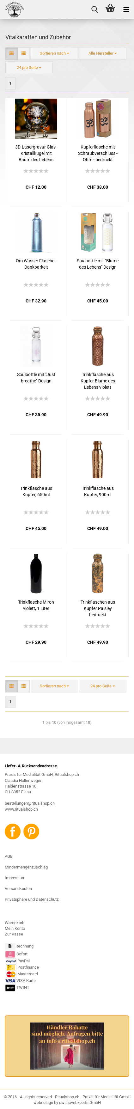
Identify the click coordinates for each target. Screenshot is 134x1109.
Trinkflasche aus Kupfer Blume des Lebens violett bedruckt (98, 381)
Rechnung (24, 946)
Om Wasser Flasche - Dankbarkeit (36, 264)
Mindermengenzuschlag (26, 867)
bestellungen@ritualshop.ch (30, 803)
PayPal (18, 961)
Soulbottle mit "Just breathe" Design (36, 377)
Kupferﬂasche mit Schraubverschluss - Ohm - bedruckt (98, 153)
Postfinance (28, 967)
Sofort (21, 954)
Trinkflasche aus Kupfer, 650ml (36, 491)
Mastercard (27, 974)
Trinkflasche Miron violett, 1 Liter (36, 605)
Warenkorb (14, 922)
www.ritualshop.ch (21, 809)
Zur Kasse (14, 934)
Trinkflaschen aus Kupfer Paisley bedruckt (98, 608)
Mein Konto (15, 928)
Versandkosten (18, 888)
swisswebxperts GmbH (80, 1102)
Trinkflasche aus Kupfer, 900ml (98, 491)
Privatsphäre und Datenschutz (31, 899)
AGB (9, 856)
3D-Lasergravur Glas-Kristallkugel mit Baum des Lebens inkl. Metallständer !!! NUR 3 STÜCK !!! (36, 153)
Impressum (15, 877)
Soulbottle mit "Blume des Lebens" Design (98, 264)
